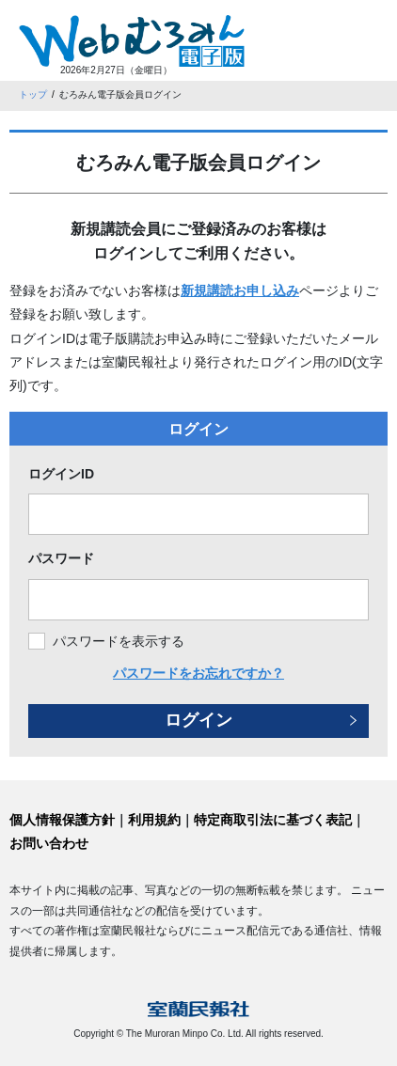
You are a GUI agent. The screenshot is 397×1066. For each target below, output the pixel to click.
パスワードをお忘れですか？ (198, 673)
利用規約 (154, 819)
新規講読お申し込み (240, 290)
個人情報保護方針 (62, 819)
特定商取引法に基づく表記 (273, 819)
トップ (33, 94)
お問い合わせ (48, 843)
